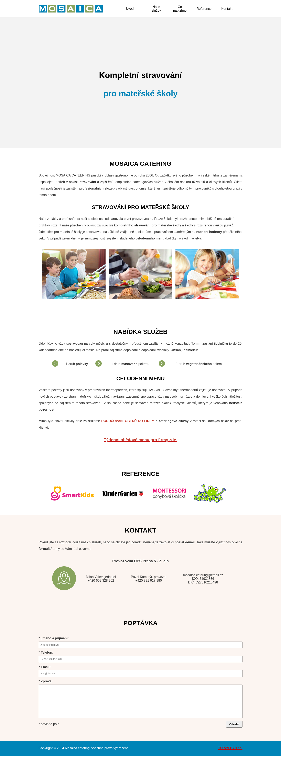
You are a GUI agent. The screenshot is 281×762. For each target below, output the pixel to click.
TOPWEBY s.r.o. (230, 754)
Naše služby (156, 8)
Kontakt (226, 8)
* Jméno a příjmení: (140, 642)
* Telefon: (140, 656)
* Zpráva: (140, 701)
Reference (204, 8)
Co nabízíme (180, 8)
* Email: (140, 671)
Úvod (129, 8)
